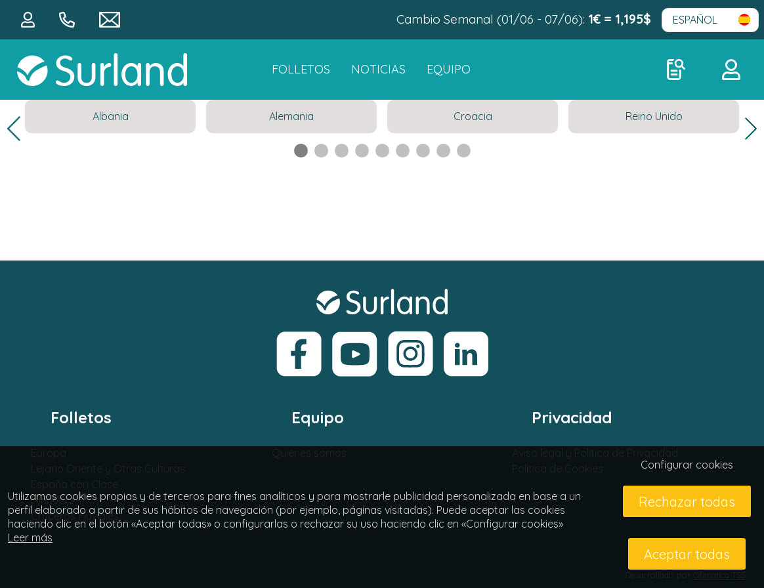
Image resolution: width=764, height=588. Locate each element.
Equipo (449, 69)
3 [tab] (342, 151)
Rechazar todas (687, 502)
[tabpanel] (110, 116)
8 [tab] (443, 151)
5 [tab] (382, 151)
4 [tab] (362, 151)
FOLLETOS (301, 69)
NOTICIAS (378, 69)
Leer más (30, 537)
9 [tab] (464, 151)
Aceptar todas (687, 554)
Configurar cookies (687, 464)
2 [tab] (321, 151)
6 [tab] (403, 151)
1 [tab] (301, 151)
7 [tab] (423, 151)
